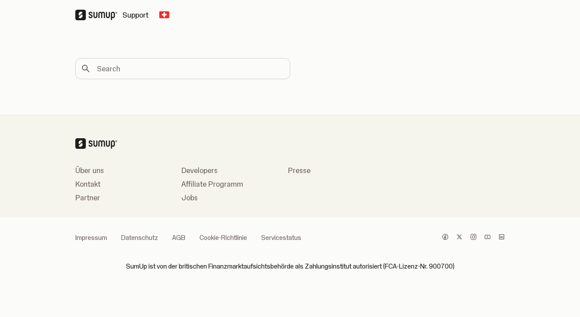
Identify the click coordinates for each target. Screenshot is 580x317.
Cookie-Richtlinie (223, 238)
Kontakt (87, 184)
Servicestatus (281, 238)
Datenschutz (139, 238)
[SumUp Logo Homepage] (98, 15)
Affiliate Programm (212, 184)
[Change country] (164, 15)
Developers (199, 170)
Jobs (189, 197)
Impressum (91, 238)
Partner (87, 197)
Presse (299, 170)
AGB (178, 238)
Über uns (89, 170)
